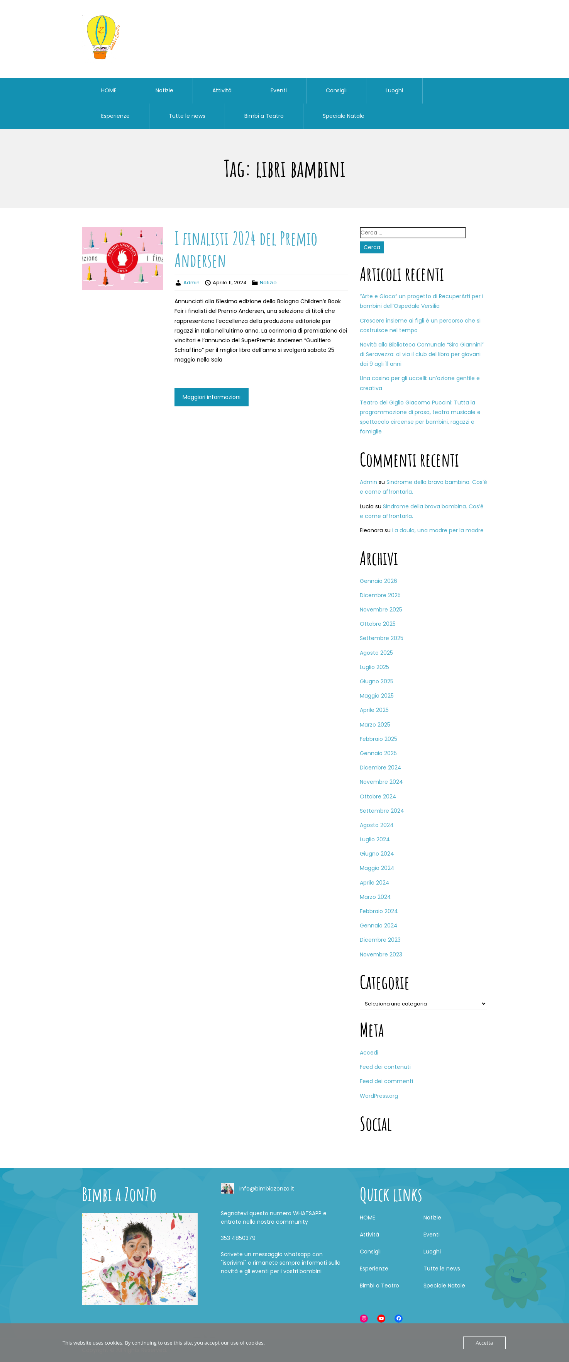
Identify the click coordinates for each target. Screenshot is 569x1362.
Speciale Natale (343, 116)
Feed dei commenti (386, 1081)
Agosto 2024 (377, 825)
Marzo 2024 (375, 897)
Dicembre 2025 (380, 595)
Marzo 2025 (375, 725)
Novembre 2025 (381, 609)
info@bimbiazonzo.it (266, 1188)
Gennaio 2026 (378, 581)
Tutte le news (187, 116)
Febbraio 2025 (378, 739)
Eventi (279, 90)
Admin (191, 282)
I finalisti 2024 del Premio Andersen (245, 249)
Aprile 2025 (374, 710)
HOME (109, 90)
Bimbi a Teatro (264, 116)
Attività (222, 90)
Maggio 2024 (377, 868)
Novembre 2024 (381, 782)
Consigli (336, 90)
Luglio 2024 (375, 839)
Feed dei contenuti (385, 1067)
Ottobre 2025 (378, 624)
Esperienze (115, 116)
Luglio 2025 (374, 667)
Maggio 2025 (377, 696)
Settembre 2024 (382, 811)
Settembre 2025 (381, 638)
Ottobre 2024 (378, 796)
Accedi (369, 1052)
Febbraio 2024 (379, 911)
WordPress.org (379, 1096)
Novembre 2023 (381, 954)
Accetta (484, 1342)
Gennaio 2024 (379, 925)
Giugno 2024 (377, 854)
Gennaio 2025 (378, 753)
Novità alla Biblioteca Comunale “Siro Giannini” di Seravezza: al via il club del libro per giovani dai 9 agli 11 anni (422, 354)
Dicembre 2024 (380, 767)
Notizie (164, 90)
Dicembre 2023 (380, 940)
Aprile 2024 (374, 882)
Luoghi (394, 90)
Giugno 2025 (376, 681)
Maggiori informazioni (211, 397)
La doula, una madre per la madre (438, 530)
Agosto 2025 (376, 653)
